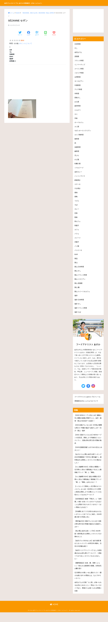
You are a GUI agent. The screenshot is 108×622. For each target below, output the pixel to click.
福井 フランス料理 (81, 313)
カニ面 (76, 128)
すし (76, 48)
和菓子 (76, 229)
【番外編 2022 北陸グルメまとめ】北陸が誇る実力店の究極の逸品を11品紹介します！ (88, 532)
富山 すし (77, 275)
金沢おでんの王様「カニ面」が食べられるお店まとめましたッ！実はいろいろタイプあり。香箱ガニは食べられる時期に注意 (88, 596)
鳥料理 (76, 141)
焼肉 (76, 195)
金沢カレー (78, 174)
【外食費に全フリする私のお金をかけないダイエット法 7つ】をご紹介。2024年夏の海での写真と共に (88, 522)
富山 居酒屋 (78, 288)
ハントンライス (80, 178)
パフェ (76, 237)
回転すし (77, 99)
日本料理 (77, 44)
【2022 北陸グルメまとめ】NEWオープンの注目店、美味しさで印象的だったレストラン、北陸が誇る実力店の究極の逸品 (88, 445)
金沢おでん (78, 52)
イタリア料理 (79, 73)
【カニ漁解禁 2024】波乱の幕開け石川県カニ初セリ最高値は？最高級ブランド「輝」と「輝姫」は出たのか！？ (88, 486)
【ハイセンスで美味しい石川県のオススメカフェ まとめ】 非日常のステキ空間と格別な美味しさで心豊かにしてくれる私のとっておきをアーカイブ (88, 497)
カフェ (76, 233)
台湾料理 (77, 78)
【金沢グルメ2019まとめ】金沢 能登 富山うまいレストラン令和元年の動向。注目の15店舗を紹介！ (87, 552)
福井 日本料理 (79, 305)
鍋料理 (76, 153)
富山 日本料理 (79, 271)
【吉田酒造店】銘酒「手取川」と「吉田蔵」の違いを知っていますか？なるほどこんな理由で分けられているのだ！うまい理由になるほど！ (88, 510)
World (18, 13)
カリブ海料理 (79, 136)
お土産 (76, 103)
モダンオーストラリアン (83, 132)
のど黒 (76, 162)
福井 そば (77, 317)
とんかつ (77, 111)
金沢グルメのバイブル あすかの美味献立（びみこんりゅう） (35, 3)
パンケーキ (78, 254)
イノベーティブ (80, 65)
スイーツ (77, 241)
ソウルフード (79, 170)
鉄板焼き (77, 183)
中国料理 (77, 86)
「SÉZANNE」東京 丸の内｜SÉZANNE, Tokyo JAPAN (39, 13)
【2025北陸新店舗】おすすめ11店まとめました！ (88, 455)
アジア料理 (78, 90)
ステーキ (77, 187)
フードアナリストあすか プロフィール (88, 402)
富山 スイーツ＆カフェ (82, 296)
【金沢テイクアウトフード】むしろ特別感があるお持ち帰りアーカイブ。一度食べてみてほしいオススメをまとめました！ (88, 563)
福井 (76, 300)
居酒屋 (76, 57)
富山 (76, 267)
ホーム (12, 13)
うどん (76, 204)
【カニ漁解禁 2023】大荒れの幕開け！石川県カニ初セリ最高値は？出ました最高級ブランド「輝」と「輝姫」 (88, 476)
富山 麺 (77, 292)
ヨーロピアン (79, 82)
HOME (54, 614)
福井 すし (77, 309)
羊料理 (76, 94)
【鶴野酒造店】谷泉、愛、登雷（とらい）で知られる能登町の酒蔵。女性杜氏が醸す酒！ (88, 574)
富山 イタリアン (80, 283)
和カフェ (77, 225)
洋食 (76, 120)
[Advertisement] (37, 80)
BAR (76, 258)
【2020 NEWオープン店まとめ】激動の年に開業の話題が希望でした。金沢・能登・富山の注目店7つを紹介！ (87, 423)
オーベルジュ (79, 124)
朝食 (76, 220)
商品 (76, 262)
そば (76, 208)
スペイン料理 (79, 69)
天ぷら (76, 157)
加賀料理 (77, 149)
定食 (76, 216)
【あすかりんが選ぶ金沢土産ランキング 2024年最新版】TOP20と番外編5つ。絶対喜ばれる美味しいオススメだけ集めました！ (88, 465)
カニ (76, 115)
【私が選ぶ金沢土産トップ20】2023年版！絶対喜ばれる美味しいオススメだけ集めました (88, 542)
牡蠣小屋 (77, 166)
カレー (76, 212)
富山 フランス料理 (81, 279)
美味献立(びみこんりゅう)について (86, 406)
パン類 (76, 250)
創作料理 (77, 107)
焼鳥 (76, 199)
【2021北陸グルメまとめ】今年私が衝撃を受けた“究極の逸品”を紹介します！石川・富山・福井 (88, 433)
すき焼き (77, 191)
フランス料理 (79, 61)
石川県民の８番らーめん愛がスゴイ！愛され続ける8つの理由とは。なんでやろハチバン (88, 584)
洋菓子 (76, 246)
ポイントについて (25, 43)
